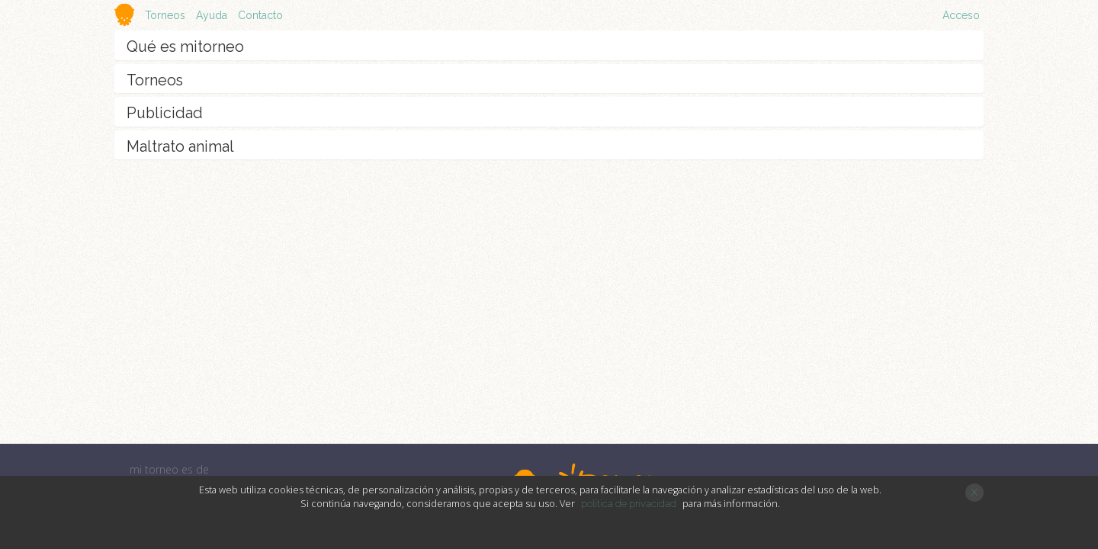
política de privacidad (628, 503)
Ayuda (211, 15)
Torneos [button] (166, 15)
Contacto (260, 15)
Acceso (961, 15)
